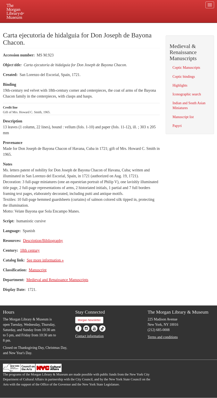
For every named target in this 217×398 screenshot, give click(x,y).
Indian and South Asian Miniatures (188, 105)
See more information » (45, 260)
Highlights (179, 85)
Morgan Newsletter (89, 320)
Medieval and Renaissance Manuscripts (57, 280)
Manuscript (37, 270)
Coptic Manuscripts (186, 68)
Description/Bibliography (43, 240)
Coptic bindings (183, 77)
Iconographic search (186, 94)
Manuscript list (183, 117)
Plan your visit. (62, 26)
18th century (30, 250)
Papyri (177, 126)
